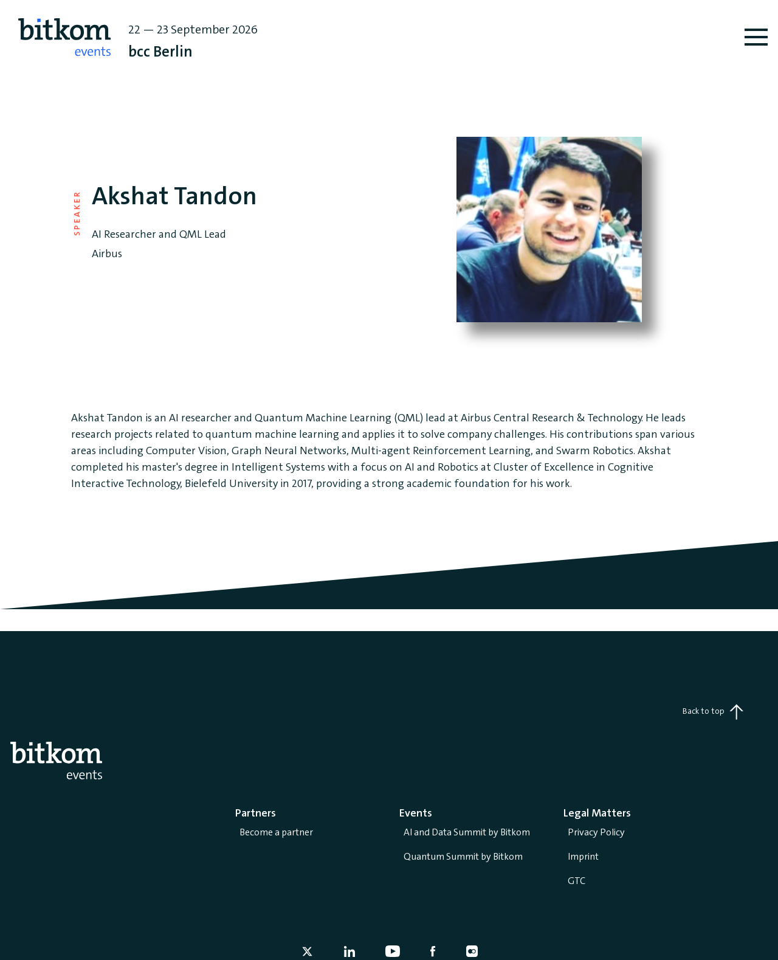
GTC (576, 880)
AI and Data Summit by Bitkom (467, 832)
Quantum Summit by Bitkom (463, 856)
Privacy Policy (596, 832)
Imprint (583, 856)
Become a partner (276, 832)
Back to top (713, 712)
